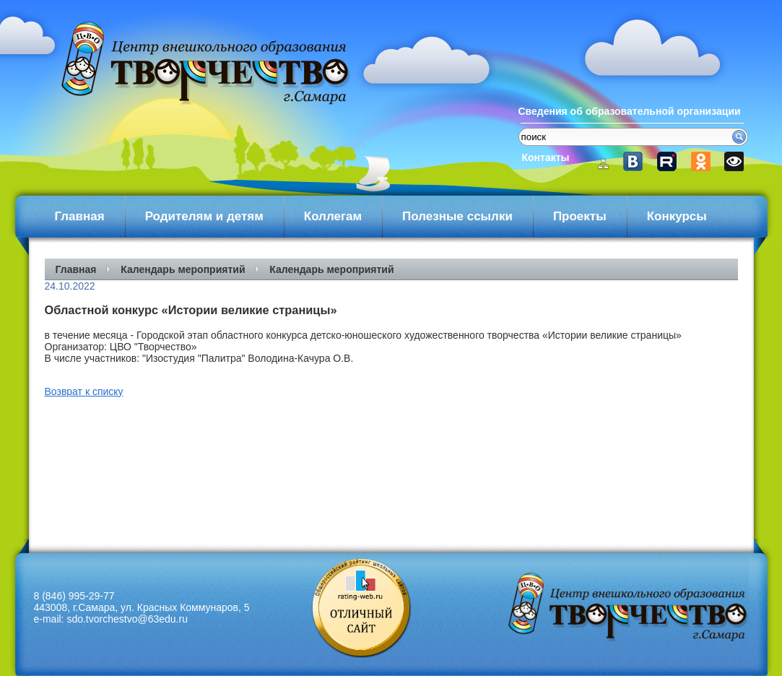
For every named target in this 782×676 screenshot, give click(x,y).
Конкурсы (677, 216)
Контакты (546, 157)
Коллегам (333, 216)
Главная (80, 216)
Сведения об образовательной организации (629, 111)
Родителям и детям (204, 216)
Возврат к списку (84, 391)
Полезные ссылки (457, 216)
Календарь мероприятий (183, 269)
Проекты (580, 216)
